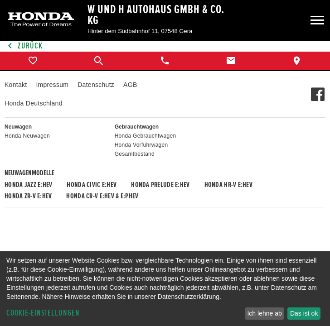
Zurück (24, 46)
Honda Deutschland (34, 103)
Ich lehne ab (264, 313)
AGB (130, 84)
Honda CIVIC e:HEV (91, 184)
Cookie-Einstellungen (43, 313)
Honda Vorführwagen (141, 145)
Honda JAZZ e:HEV (28, 184)
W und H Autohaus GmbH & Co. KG (155, 15)
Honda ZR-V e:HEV (28, 196)
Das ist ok (304, 313)
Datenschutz (96, 84)
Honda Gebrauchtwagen (145, 136)
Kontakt (16, 84)
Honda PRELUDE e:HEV (160, 184)
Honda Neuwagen (27, 136)
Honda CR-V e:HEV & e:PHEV (102, 196)
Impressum (52, 84)
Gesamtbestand (135, 154)
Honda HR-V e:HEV (228, 184)
